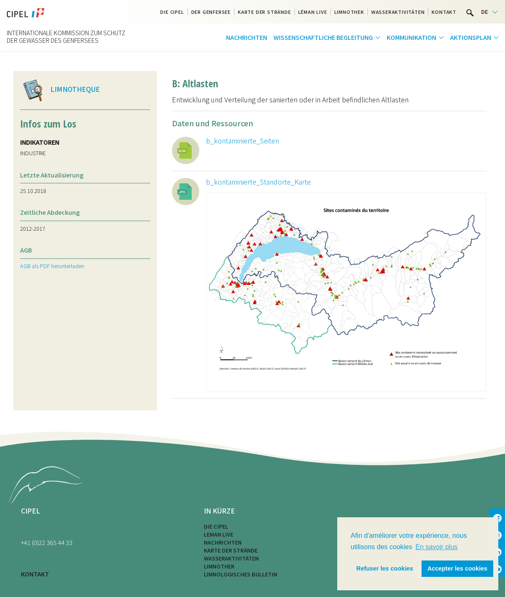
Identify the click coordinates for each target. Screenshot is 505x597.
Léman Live (312, 11)
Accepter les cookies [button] (457, 568)
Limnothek (349, 11)
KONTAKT (35, 573)
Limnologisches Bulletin (240, 574)
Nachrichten (246, 37)
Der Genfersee (211, 11)
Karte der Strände (264, 11)
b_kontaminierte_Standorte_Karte (258, 182)
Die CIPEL (172, 11)
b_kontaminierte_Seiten (242, 141)
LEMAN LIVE (218, 534)
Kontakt (444, 11)
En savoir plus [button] (436, 546)
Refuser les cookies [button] (385, 568)
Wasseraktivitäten (398, 11)
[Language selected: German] (489, 12)
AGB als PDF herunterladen (52, 266)
